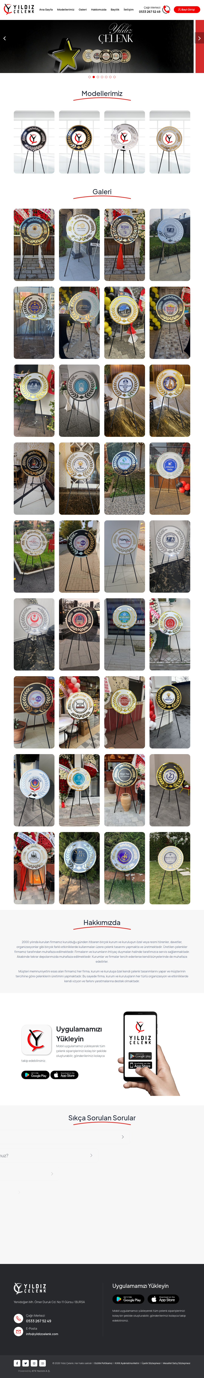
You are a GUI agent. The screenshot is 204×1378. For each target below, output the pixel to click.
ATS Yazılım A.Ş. (41, 1371)
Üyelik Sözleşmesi (151, 1363)
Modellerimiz (65, 9)
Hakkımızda (98, 9)
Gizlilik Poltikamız (103, 1363)
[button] (89, 77)
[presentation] (4, 37)
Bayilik (115, 9)
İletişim (128, 9)
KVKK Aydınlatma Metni (127, 1363)
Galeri (83, 9)
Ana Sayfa (46, 9)
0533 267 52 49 (38, 1321)
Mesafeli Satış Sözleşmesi (176, 1363)
